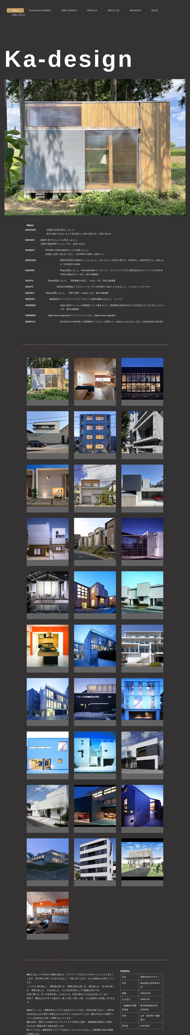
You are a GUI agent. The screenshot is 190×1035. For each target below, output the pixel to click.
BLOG (155, 10)
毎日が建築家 (92, 274)
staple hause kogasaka (104, 315)
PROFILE (92, 10)
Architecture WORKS (40, 10)
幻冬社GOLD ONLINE (152, 321)
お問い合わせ (18, 15)
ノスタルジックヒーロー (139, 286)
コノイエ (118, 299)
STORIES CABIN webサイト (90, 254)
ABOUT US (113, 10)
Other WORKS (69, 10)
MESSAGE (135, 10)
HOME (15, 10)
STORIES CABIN (72, 264)
